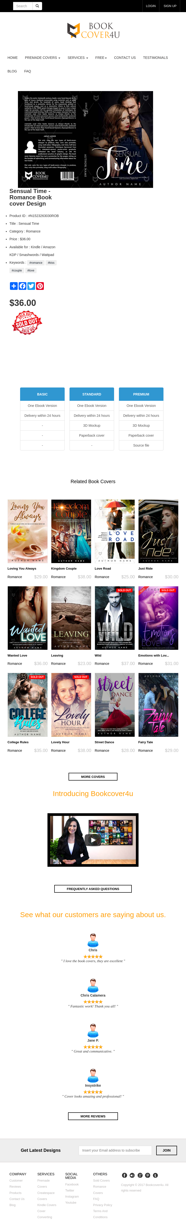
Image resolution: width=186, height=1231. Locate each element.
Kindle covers (46, 1205)
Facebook (71, 1184)
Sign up (170, 6)
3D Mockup (92, 425)
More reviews (93, 1116)
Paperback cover (91, 435)
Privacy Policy (102, 1205)
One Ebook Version (42, 406)
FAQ (27, 71)
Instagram (72, 1197)
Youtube (70, 1203)
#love (31, 270)
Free (101, 58)
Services (78, 58)
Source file (141, 445)
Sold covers (101, 1181)
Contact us (125, 58)
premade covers (42, 58)
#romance (36, 262)
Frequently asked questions (93, 889)
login (150, 6)
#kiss (51, 262)
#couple (17, 270)
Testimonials (155, 58)
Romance (15, 577)
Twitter (69, 1190)
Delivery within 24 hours (42, 416)
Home (13, 58)
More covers (93, 777)
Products (15, 1193)
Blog (12, 71)
